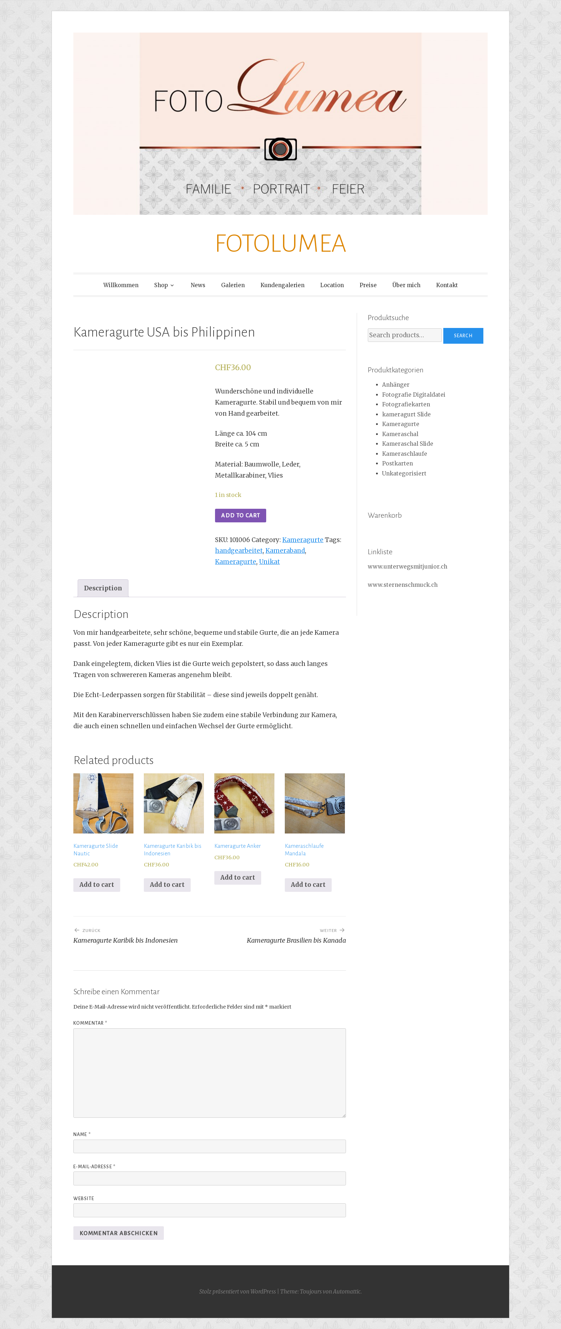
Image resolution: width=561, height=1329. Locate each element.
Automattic (347, 1291)
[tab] (103, 588)
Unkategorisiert (404, 473)
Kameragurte (302, 540)
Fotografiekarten (406, 404)
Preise (368, 285)
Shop (161, 285)
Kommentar (90, 1023)
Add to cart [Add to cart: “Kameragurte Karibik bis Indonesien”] (167, 885)
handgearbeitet (239, 551)
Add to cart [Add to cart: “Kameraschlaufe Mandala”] (308, 885)
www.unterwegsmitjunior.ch (407, 566)
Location (332, 285)
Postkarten (397, 463)
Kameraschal (400, 434)
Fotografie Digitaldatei (413, 394)
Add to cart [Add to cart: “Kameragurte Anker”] (237, 877)
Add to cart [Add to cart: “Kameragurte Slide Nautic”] (96, 885)
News (198, 285)
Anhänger (396, 384)
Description (103, 588)
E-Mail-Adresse (94, 1166)
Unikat (269, 562)
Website (83, 1198)
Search (463, 335)
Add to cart (240, 515)
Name (82, 1134)
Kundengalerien (282, 285)
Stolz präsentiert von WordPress (237, 1291)
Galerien (233, 285)
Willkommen (120, 285)
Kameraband (285, 551)
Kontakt (447, 285)
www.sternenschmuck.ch (403, 584)
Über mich (406, 285)
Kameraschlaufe (404, 453)
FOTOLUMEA (280, 243)
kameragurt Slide (406, 414)
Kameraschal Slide (407, 443)
